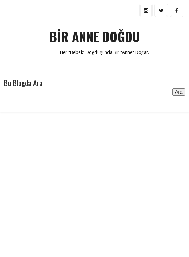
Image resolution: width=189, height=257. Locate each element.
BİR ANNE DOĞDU (94, 36)
